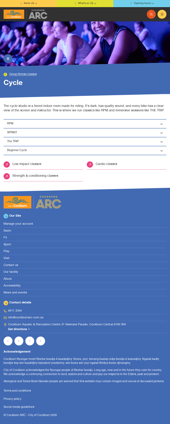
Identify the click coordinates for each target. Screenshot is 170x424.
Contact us (11, 265)
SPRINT (86, 132)
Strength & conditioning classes (35, 176)
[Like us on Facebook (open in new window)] (8, 341)
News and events (15, 292)
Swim (7, 230)
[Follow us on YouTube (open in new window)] (29, 341)
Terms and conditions (17, 391)
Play (6, 251)
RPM (86, 124)
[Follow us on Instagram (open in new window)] (18, 341)
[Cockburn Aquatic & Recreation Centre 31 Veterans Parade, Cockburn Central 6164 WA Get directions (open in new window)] (85, 327)
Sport (7, 244)
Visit (6, 258)
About (8, 279)
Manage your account (18, 224)
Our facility (11, 272)
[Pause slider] (8, 58)
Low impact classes (26, 164)
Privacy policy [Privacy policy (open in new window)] (12, 399)
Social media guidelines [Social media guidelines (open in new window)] (19, 407)
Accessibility (12, 285)
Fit (5, 237)
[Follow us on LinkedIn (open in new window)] (40, 341)
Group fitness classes (23, 74)
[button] (28, 3)
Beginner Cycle (86, 150)
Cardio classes (106, 164)
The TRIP (86, 141)
